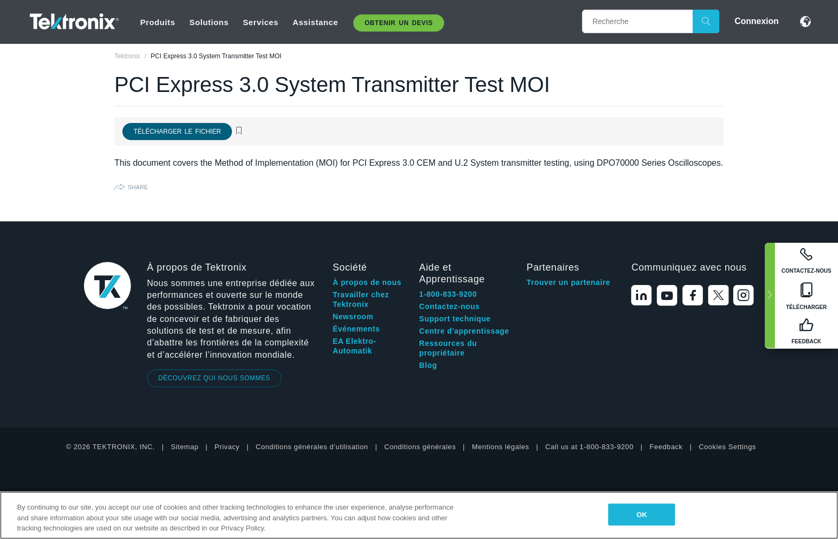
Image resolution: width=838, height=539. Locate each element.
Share (138, 187)
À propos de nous (366, 282)
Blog (428, 365)
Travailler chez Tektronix (360, 299)
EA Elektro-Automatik (354, 346)
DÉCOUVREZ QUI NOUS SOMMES (214, 378)
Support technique (455, 318)
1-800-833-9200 (448, 294)
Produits (157, 22)
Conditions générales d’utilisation (311, 447)
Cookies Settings (727, 447)
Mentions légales (500, 447)
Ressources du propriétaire (448, 348)
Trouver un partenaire (568, 282)
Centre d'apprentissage (464, 331)
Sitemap (185, 447)
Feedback (666, 447)
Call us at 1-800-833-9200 (589, 447)
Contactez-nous (449, 306)
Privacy (227, 447)
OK (642, 514)
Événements (355, 329)
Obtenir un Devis (398, 23)
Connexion (756, 21)
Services (260, 22)
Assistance (315, 22)
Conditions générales (420, 447)
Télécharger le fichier (177, 131)
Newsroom (352, 316)
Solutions (209, 22)
